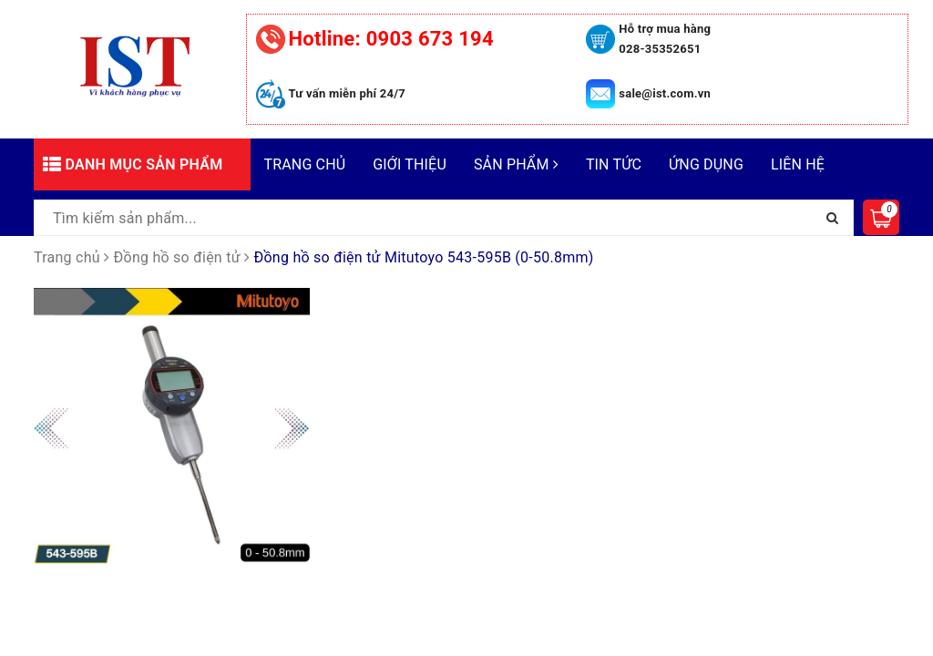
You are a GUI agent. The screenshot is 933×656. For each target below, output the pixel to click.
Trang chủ (305, 164)
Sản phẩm (516, 164)
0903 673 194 (391, 38)
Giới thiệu (409, 164)
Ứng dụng (706, 164)
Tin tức (613, 164)
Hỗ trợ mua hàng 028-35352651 (665, 39)
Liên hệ (798, 164)
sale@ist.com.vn (665, 93)
